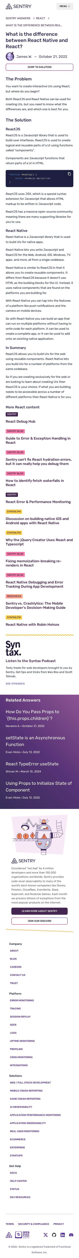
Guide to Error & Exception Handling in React (38, 441)
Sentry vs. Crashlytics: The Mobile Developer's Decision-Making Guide (39, 606)
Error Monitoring (22, 1000)
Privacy (58, 1224)
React (40, 18)
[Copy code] (69, 174)
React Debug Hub (37, 422)
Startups (16, 1155)
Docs (13, 1172)
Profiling (16, 1049)
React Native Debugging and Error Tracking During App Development (39, 585)
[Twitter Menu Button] (45, 1235)
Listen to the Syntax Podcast (39, 661)
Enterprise (17, 1147)
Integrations (19, 1065)
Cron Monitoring (21, 1057)
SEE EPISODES (15, 684)
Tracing (15, 1008)
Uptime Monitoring (22, 1041)
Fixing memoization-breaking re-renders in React (36, 563)
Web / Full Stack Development (30, 1082)
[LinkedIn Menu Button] (63, 1235)
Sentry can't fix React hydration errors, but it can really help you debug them (39, 462)
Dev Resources (20, 1197)
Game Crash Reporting (25, 1098)
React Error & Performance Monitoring (39, 502)
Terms (10, 1224)
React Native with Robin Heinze (39, 625)
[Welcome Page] (18, 6)
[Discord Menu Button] (71, 1235)
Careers (15, 966)
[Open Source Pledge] (22, 1234)
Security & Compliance (33, 1224)
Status (14, 1189)
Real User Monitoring (24, 1131)
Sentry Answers (18, 18)
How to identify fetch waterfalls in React (35, 483)
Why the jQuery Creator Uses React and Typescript (39, 542)
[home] (9, 1235)
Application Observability (28, 1123)
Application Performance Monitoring (35, 1115)
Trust (14, 983)
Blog (13, 958)
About (14, 950)
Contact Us (17, 975)
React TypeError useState (32, 764)
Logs (13, 1032)
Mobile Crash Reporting (26, 1090)
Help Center (18, 1181)
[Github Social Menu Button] (54, 1235)
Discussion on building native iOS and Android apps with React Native (39, 521)
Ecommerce (18, 1139)
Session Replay (20, 1016)
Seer (13, 1024)
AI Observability (21, 1106)
